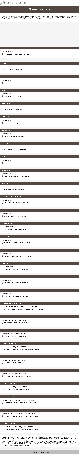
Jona (2, 76)
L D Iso (3, 356)
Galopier (3, 63)
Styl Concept (5, 116)
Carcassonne (33, 18)
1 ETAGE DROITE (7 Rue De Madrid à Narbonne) (40, 440)
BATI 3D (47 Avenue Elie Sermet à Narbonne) (19, 441)
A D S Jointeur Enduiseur (8, 423)
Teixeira (3, 330)
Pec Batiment (5, 183)
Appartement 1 (5, 210)
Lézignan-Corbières (50, 18)
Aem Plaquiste (5, 103)
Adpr (2, 316)
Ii (1, 276)
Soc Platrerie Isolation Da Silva (10, 383)
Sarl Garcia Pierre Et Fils (8, 343)
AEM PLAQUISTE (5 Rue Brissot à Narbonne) (61, 438)
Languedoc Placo (6, 236)
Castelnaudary (41, 18)
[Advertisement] (39, 34)
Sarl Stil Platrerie (6, 170)
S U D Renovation (6, 143)
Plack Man (4, 410)
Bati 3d (3, 156)
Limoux (59, 18)
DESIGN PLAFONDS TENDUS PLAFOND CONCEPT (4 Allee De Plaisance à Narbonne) (37, 442)
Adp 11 (3, 90)
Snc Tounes (4, 48)
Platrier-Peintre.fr (5, 16)
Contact (47, 452)
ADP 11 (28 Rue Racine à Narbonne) (40, 438)
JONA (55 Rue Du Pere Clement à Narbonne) (18, 438)
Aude (67, 16)
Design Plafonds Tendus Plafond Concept (13, 196)
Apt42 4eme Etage (6, 223)
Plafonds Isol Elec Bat (7, 290)
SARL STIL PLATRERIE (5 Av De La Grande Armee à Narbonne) (47, 441)
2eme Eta (4, 370)
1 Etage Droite (5, 130)
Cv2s (2, 250)
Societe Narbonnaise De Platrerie (11, 303)
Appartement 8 (5, 263)
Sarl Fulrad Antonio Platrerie (9, 396)
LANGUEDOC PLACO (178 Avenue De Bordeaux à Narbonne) (60, 443)
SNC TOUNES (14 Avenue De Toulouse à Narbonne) (45, 437)
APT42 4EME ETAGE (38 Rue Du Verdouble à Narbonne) (29, 443)
